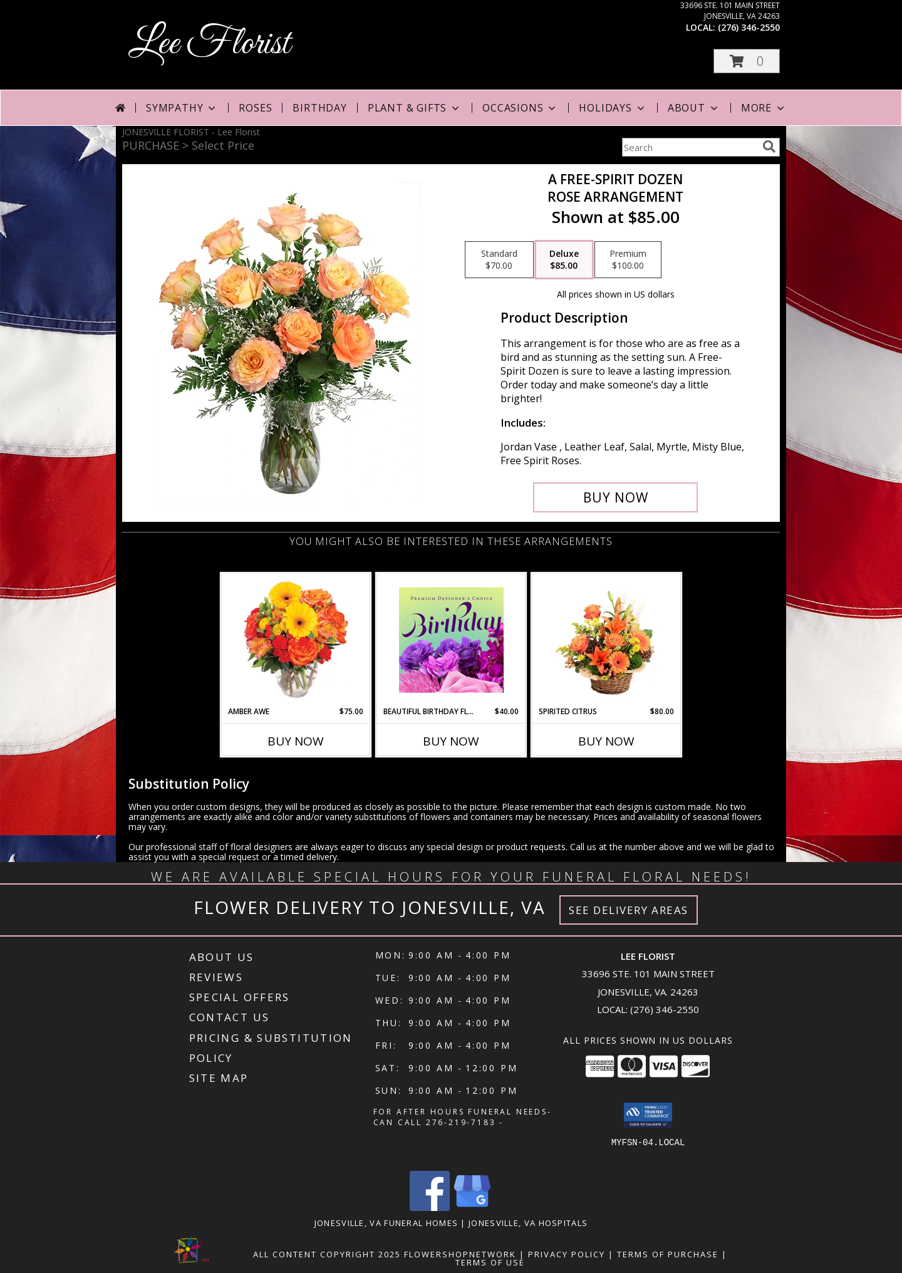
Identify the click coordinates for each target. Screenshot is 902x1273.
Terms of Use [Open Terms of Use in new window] (490, 1262)
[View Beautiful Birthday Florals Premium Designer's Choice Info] (451, 639)
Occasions (520, 108)
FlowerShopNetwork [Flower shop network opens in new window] (460, 1254)
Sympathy (182, 108)
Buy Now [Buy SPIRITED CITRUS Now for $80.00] (606, 741)
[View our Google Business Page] (472, 1207)
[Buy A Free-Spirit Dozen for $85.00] (615, 497)
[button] (746, 61)
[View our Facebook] (430, 1207)
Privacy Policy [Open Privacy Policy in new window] (566, 1254)
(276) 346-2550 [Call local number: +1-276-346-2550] (749, 27)
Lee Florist (209, 44)
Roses (255, 108)
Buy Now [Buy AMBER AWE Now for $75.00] (295, 741)
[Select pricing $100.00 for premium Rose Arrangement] (628, 260)
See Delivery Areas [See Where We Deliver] (628, 910)
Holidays (612, 108)
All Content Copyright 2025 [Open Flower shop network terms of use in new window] (327, 1254)
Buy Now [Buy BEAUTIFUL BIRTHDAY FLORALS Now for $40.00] (451, 741)
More (764, 108)
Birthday (319, 108)
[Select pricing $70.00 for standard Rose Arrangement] (499, 260)
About (694, 108)
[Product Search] (690, 147)
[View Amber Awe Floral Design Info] (296, 639)
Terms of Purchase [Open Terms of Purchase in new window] (667, 1254)
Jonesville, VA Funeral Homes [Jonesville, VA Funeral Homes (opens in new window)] (386, 1223)
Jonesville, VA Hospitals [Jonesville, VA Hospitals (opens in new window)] (528, 1223)
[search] (769, 146)
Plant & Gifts (415, 108)
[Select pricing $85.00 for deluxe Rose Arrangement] (564, 260)
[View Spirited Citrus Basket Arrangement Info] (606, 639)
